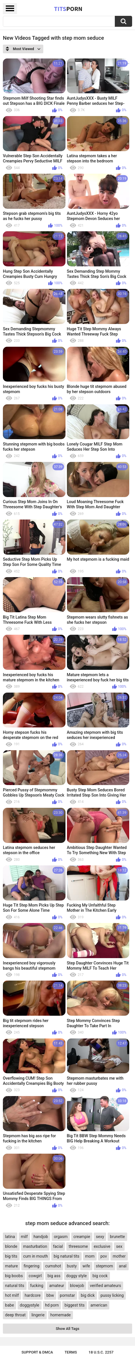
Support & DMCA (37, 1352)
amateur (56, 1285)
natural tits (14, 1285)
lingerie (37, 1315)
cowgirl (35, 1275)
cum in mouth (35, 1256)
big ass (54, 1275)
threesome (78, 1246)
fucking (36, 1285)
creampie (81, 1236)
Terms (71, 1352)
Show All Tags (67, 1328)
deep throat (15, 1315)
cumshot (53, 1266)
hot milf (12, 1295)
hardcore (32, 1295)
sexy (100, 1236)
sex (119, 1246)
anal (122, 1266)
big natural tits (66, 1256)
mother (119, 1256)
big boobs (14, 1275)
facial (58, 1246)
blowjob (77, 1285)
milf (24, 1236)
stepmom (104, 1266)
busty (72, 1266)
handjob (40, 1236)
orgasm (61, 1236)
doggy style (76, 1275)
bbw (50, 1295)
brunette (117, 1236)
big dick (88, 1295)
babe (9, 1305)
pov (103, 1256)
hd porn (52, 1305)
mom (90, 1256)
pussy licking (112, 1295)
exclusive (102, 1246)
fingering (32, 1266)
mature (11, 1266)
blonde (11, 1246)
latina (10, 1236)
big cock (100, 1275)
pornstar (67, 1295)
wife (86, 1266)
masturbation (35, 1246)
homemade (60, 1315)
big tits (11, 1256)
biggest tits (75, 1305)
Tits (68, 9)
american (98, 1305)
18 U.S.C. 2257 (101, 1352)
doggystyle (29, 1305)
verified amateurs (105, 1285)
